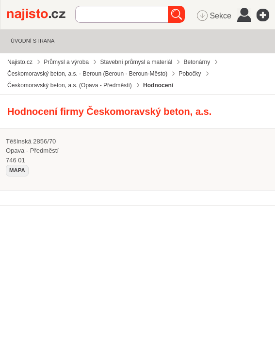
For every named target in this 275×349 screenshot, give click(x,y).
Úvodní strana (32, 41)
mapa (17, 170)
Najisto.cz (41, 14)
